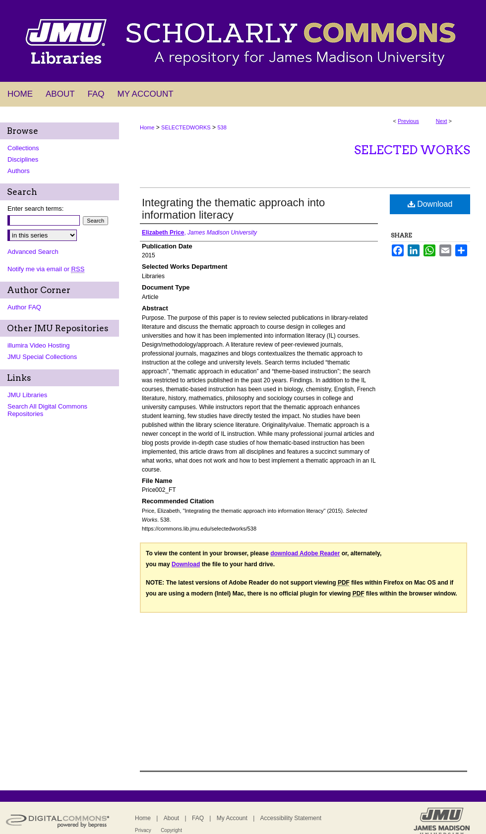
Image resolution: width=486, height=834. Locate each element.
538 (221, 127)
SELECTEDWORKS (186, 127)
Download (430, 204)
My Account (232, 818)
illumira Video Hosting (38, 345)
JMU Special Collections (42, 356)
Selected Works (412, 150)
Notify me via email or (45, 269)
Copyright (171, 830)
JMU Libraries (27, 395)
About (171, 818)
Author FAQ (24, 307)
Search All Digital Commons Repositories (47, 410)
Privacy (143, 830)
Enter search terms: (35, 208)
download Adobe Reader (305, 553)
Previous (408, 121)
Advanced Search (33, 251)
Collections (23, 148)
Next (441, 121)
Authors (18, 171)
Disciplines (22, 159)
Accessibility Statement (290, 818)
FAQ (198, 818)
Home (147, 127)
